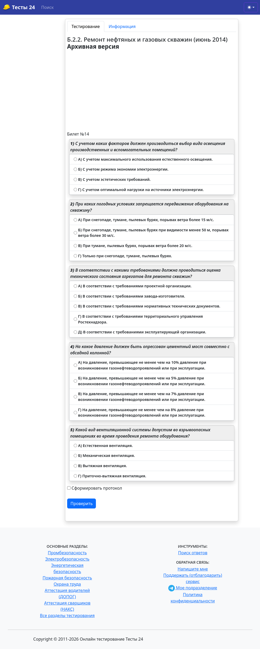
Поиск (47, 7)
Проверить (82, 503)
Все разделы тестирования (67, 615)
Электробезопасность (67, 559)
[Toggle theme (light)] (251, 7)
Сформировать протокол (97, 488)
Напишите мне (193, 569)
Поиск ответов (192, 553)
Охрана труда (67, 584)
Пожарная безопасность (67, 578)
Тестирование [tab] (86, 26)
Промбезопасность (67, 553)
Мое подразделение (192, 588)
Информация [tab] (122, 26)
